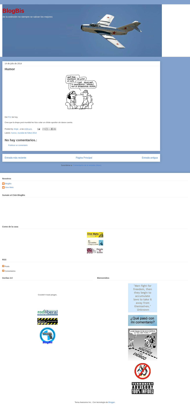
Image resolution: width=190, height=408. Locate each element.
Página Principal (84, 157)
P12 (9, 117)
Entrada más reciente (15, 157)
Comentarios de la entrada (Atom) (87, 165)
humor (14, 133)
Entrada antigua (150, 157)
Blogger (111, 402)
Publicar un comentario (18, 145)
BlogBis (13, 11)
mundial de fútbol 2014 (27, 133)
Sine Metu (9, 187)
